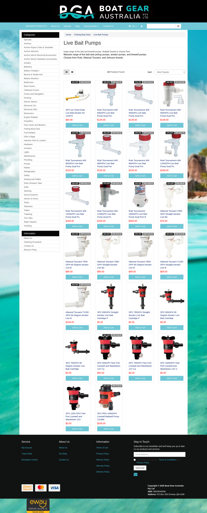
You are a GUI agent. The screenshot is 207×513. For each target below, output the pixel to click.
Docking (27, 98)
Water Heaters (30, 222)
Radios (27, 167)
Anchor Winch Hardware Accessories (40, 59)
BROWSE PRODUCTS (36, 26)
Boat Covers (29, 86)
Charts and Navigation (34, 94)
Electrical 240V (30, 109)
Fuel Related (29, 133)
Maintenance (29, 156)
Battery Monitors (31, 78)
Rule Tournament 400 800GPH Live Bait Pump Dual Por (76, 163)
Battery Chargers (31, 71)
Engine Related (31, 117)
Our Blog (63, 454)
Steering (27, 191)
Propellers (28, 121)
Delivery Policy (103, 472)
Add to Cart (77, 125)
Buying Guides (91, 26)
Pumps (27, 164)
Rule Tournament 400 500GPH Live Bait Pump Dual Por (107, 113)
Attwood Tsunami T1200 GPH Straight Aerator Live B (171, 264)
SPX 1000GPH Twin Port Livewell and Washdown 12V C (170, 366)
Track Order (27, 454)
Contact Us (108, 26)
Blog (77, 26)
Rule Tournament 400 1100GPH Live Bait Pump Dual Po (170, 163)
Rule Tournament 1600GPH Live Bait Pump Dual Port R (138, 214)
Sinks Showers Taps (33, 183)
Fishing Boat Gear (32, 129)
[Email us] (135, 474)
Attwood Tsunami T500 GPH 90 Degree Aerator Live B (77, 264)
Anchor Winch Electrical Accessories (40, 55)
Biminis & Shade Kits (33, 74)
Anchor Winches (31, 51)
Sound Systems (31, 195)
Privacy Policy (102, 454)
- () (133, 26)
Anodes (27, 63)
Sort (150, 72)
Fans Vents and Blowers (35, 125)
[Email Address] (159, 454)
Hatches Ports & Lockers (35, 140)
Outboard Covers (31, 90)
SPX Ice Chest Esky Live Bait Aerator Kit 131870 (75, 113)
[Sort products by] (170, 72)
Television (28, 206)
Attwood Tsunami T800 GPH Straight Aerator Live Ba (108, 264)
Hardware (28, 144)
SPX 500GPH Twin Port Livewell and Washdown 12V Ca (108, 366)
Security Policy (103, 466)
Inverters (28, 148)
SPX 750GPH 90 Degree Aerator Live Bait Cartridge (75, 366)
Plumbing (28, 160)
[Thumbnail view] (66, 72)
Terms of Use (102, 448)
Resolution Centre (30, 460)
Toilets (27, 210)
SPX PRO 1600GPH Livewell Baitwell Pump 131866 (108, 416)
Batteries (28, 67)
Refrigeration (29, 171)
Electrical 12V (30, 105)
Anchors (27, 43)
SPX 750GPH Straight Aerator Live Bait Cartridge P (139, 315)
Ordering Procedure (33, 242)
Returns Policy (30, 250)
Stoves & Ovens (31, 198)
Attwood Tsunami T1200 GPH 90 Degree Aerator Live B (77, 315)
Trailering (28, 214)
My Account (27, 448)
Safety (27, 175)
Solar (26, 187)
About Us (55, 26)
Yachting (27, 226)
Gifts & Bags (29, 136)
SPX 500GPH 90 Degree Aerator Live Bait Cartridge (169, 315)
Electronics (29, 113)
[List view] (72, 72)
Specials (67, 26)
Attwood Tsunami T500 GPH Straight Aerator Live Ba (171, 214)
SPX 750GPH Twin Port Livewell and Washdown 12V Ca (140, 366)
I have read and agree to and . (157, 461)
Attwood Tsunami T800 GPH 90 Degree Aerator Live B (140, 264)
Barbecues (28, 82)
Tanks (26, 202)
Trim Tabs (28, 218)
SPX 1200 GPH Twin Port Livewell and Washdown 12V (76, 416)
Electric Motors (30, 102)
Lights (26, 152)
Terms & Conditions (167, 460)
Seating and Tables (32, 179)
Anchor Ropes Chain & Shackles (38, 47)
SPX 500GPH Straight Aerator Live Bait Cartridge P (107, 315)
